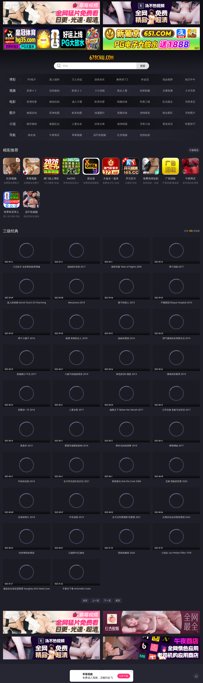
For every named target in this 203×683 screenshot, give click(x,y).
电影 (12, 101)
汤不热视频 (99, 135)
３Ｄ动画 (100, 90)
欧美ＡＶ (77, 90)
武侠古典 (100, 124)
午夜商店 (54, 135)
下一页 (107, 600)
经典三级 (145, 101)
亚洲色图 (54, 112)
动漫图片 (100, 112)
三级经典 (10, 230)
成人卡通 (77, 101)
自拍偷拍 (54, 90)
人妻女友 (77, 124)
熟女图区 (168, 112)
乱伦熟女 (168, 101)
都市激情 (32, 124)
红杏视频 (122, 135)
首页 (85, 600)
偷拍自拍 (54, 101)
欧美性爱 (100, 101)
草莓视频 (77, 135)
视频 (12, 90)
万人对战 (77, 79)
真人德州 (54, 79)
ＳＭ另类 (190, 90)
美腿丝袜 (122, 112)
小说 (12, 124)
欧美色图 (77, 112)
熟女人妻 (122, 90)
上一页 (95, 600)
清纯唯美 (145, 112)
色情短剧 (145, 135)
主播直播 (168, 90)
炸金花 (145, 79)
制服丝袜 (122, 101)
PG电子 (31, 79)
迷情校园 (122, 124)
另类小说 (145, 124)
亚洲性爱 (32, 101)
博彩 (12, 79)
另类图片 (190, 112)
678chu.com (101, 58)
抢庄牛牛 (190, 79)
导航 (12, 135)
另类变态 (190, 101)
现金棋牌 (168, 79)
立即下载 (123, 675)
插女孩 (32, 135)
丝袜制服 (145, 90)
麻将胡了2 (122, 79)
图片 (12, 113)
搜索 (142, 66)
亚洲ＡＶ (32, 90)
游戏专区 (100, 79)
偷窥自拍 (32, 112)
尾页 (118, 600)
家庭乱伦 (54, 124)
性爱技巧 (190, 124)
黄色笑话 (168, 124)
